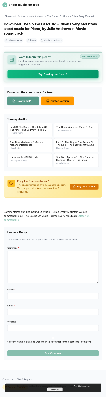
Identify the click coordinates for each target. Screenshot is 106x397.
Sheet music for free (15, 16)
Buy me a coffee (84, 186)
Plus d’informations (82, 386)
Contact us (7, 379)
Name (11, 289)
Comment (13, 248)
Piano (31, 40)
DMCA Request (24, 379)
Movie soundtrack (51, 40)
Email (11, 305)
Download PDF (23, 101)
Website (11, 321)
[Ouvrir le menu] (100, 5)
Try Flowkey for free (53, 74)
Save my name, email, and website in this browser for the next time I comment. (49, 341)
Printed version (57, 101)
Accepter (55, 389)
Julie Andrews (36, 16)
